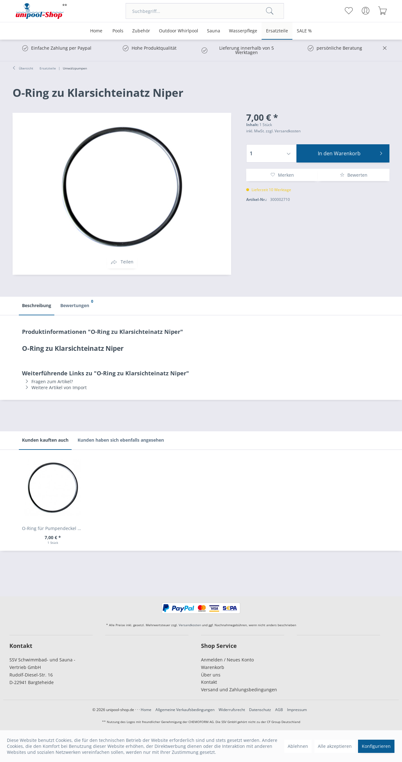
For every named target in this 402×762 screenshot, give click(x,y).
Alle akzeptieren (335, 746)
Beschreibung (36, 305)
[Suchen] (270, 11)
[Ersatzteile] (277, 31)
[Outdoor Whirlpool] (179, 31)
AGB (279, 709)
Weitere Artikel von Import (54, 387)
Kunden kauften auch (45, 440)
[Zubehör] (141, 31)
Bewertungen (76, 302)
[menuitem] (205, 11)
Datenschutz (260, 709)
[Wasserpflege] (243, 31)
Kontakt (209, 682)
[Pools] (118, 31)
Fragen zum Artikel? (47, 381)
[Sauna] (214, 31)
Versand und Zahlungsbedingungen (239, 690)
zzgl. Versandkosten (283, 131)
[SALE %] (304, 31)
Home (146, 709)
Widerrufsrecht (232, 709)
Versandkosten (190, 625)
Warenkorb (212, 667)
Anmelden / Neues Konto (227, 660)
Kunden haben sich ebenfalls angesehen (121, 440)
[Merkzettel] (348, 10)
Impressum (297, 709)
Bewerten (353, 175)
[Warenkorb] (382, 10)
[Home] (96, 31)
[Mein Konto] (365, 10)
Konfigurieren (376, 746)
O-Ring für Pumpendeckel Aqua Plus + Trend (54, 528)
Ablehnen (298, 746)
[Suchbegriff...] (205, 11)
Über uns (210, 675)
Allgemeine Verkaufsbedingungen (185, 709)
